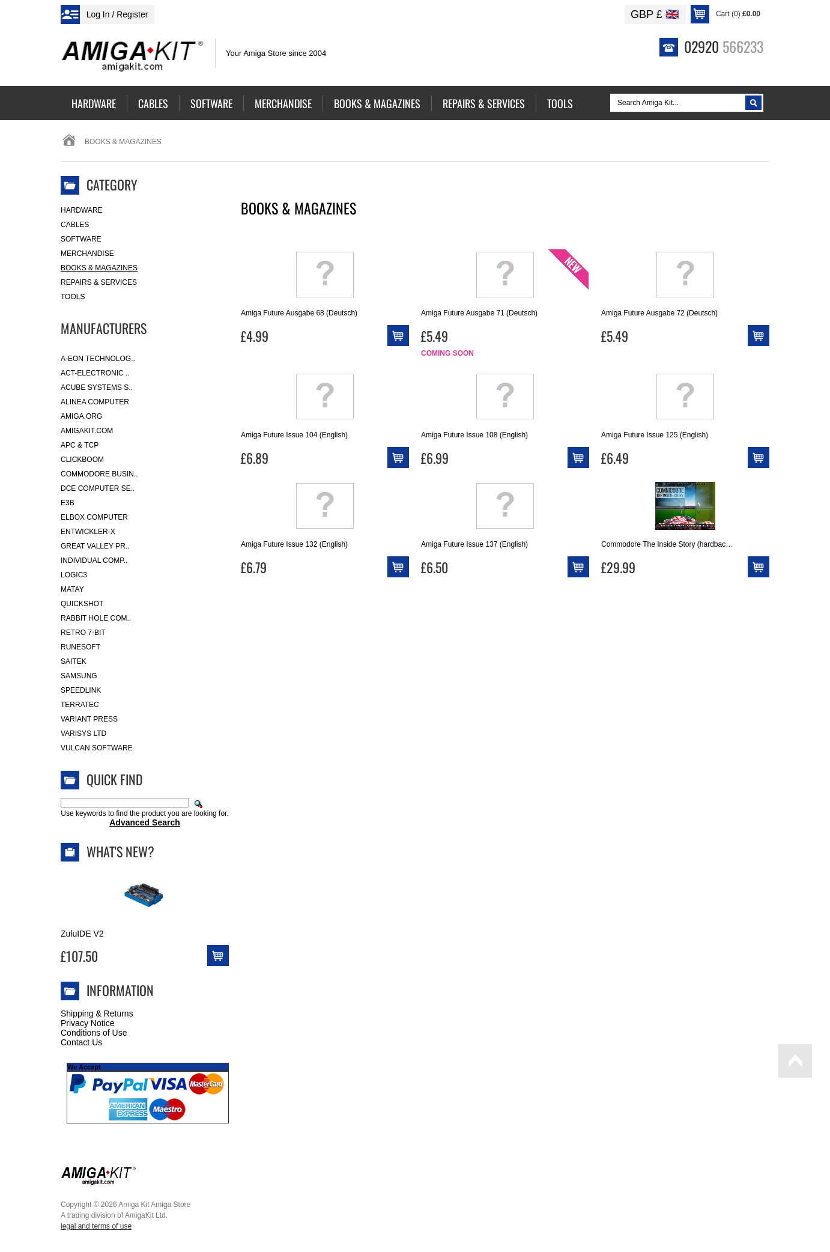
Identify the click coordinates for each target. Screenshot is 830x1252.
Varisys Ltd (83, 733)
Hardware (82, 210)
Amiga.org (81, 416)
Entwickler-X (88, 531)
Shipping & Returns (97, 1013)
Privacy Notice (87, 1023)
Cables (75, 224)
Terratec (80, 704)
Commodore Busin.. (99, 474)
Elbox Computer (94, 517)
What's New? (120, 851)
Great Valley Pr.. (95, 546)
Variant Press (89, 719)
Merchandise (87, 253)
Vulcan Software (97, 748)
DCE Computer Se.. (98, 488)
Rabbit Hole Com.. (96, 618)
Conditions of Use (94, 1033)
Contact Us (81, 1042)
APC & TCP (79, 445)
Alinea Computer (95, 402)
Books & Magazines (99, 268)
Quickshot (82, 604)
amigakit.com (87, 431)
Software (81, 239)
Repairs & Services (99, 282)
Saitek (73, 661)
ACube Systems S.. (97, 387)
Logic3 (74, 575)
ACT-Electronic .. (95, 373)
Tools (73, 297)
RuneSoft (80, 647)
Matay (72, 589)
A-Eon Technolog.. (98, 358)
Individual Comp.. (94, 560)
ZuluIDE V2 (82, 933)
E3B (67, 503)
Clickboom (82, 459)
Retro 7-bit (83, 632)
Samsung (79, 676)
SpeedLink (81, 690)
